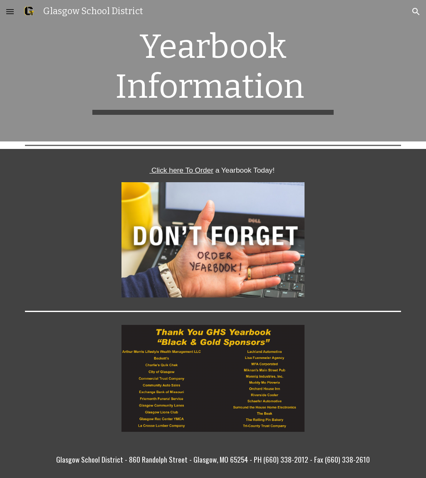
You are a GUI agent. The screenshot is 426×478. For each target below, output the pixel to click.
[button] (10, 11)
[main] (213, 70)
